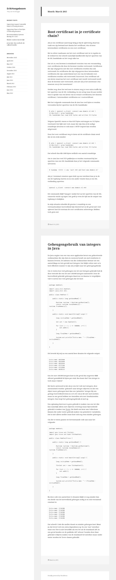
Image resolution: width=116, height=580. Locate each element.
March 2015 (10, 83)
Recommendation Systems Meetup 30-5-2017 (15, 35)
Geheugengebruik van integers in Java (74, 246)
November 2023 (12, 57)
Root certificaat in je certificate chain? (74, 33)
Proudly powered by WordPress (57, 576)
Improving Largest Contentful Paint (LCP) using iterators (16, 25)
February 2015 (11, 87)
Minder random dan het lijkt (16, 40)
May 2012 (10, 93)
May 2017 (10, 64)
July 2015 (9, 77)
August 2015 (10, 74)
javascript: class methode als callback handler (16, 44)
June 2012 (10, 90)
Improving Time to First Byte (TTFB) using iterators (16, 30)
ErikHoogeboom (16, 8)
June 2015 (10, 80)
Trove (68, 409)
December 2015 (12, 70)
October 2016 (11, 67)
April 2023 (10, 61)
